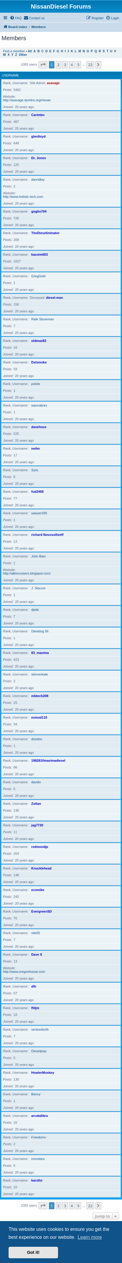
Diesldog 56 (40, 631)
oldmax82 (38, 340)
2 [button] (58, 64)
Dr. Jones (38, 158)
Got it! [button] (33, 1252)
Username (10, 75)
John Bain (38, 556)
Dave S (36, 954)
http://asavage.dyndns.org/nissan (27, 100)
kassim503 (39, 254)
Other (23, 54)
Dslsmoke (39, 362)
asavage (53, 83)
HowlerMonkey (42, 1072)
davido (36, 782)
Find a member (14, 51)
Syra (34, 470)
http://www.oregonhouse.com (24, 971)
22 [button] (90, 64)
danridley (38, 179)
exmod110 (39, 717)
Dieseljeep (38, 1051)
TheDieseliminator (45, 233)
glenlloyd (38, 136)
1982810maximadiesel (48, 760)
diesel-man (54, 297)
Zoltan (36, 803)
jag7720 (37, 825)
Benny (36, 1094)
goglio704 (38, 211)
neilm (35, 448)
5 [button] (78, 64)
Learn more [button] (90, 1237)
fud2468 (37, 491)
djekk (35, 609)
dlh (33, 986)
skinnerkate (39, 674)
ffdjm (35, 1008)
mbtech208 (39, 696)
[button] (42, 64)
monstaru (38, 1159)
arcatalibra (39, 1115)
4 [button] (72, 64)
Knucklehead (41, 868)
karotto (36, 1180)
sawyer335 (39, 513)
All (30, 51)
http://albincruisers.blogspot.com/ (27, 573)
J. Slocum (38, 588)
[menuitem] (16, 18)
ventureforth (40, 1029)
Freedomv (38, 1137)
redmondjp (39, 846)
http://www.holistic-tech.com (23, 196)
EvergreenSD (41, 911)
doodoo (36, 739)
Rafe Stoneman (42, 319)
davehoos (38, 427)
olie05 (35, 933)
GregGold (38, 276)
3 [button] (65, 64)
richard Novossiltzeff (47, 534)
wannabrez (39, 405)
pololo (35, 384)
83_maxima (40, 653)
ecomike (37, 890)
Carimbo (38, 115)
